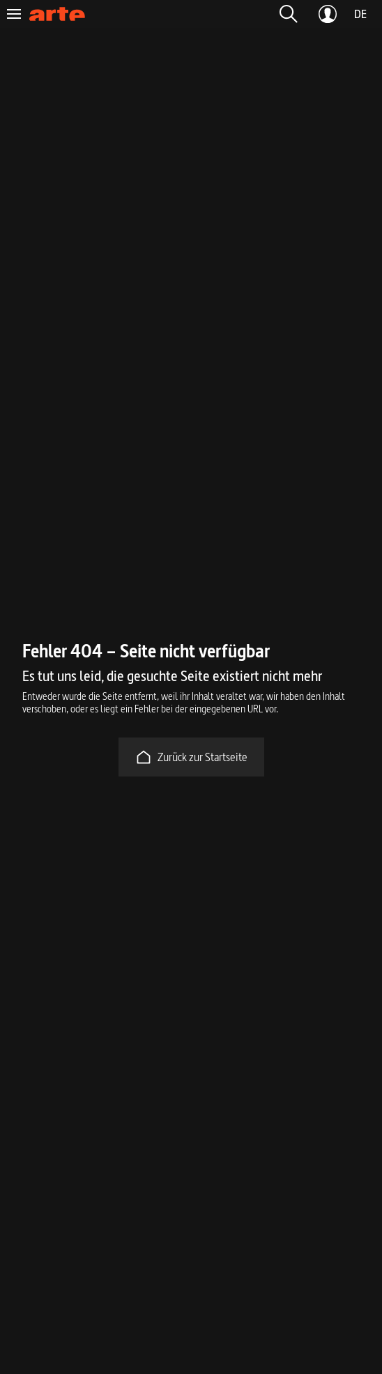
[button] (288, 14)
